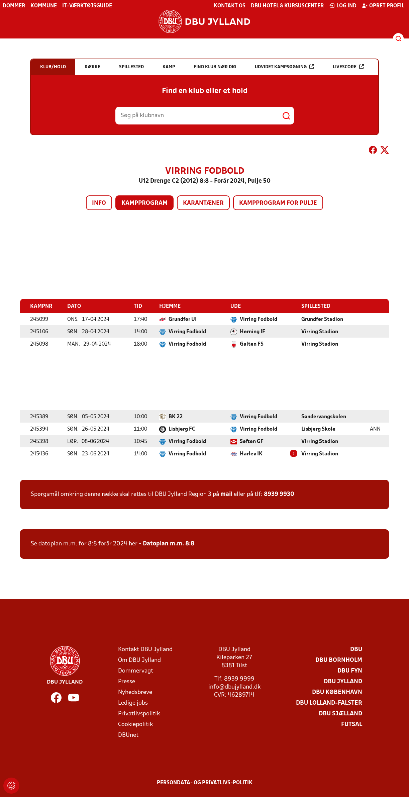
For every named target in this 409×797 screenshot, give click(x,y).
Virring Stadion (319, 331)
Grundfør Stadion (322, 319)
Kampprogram (144, 203)
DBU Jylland (343, 681)
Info (99, 203)
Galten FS (252, 344)
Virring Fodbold (258, 319)
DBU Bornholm (338, 660)
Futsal (351, 724)
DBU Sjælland (340, 713)
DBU (356, 649)
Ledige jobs (133, 703)
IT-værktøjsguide (87, 6)
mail (226, 494)
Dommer (14, 6)
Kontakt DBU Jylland (145, 649)
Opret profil (383, 6)
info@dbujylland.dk (234, 687)
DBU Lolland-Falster (329, 703)
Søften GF (252, 441)
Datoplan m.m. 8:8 (168, 543)
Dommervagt (135, 671)
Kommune (43, 6)
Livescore (348, 66)
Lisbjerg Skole (318, 429)
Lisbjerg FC (182, 429)
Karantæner (203, 203)
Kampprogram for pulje (278, 203)
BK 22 (176, 416)
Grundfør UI (183, 319)
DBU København (337, 692)
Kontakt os (229, 6)
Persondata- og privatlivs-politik (204, 782)
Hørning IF (252, 331)
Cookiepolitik (135, 724)
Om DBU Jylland (139, 660)
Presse (126, 681)
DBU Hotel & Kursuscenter (287, 6)
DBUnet (128, 735)
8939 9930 (279, 494)
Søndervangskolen (323, 416)
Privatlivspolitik (139, 713)
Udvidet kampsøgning (284, 66)
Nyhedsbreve (135, 692)
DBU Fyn (349, 671)
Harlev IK (251, 453)
